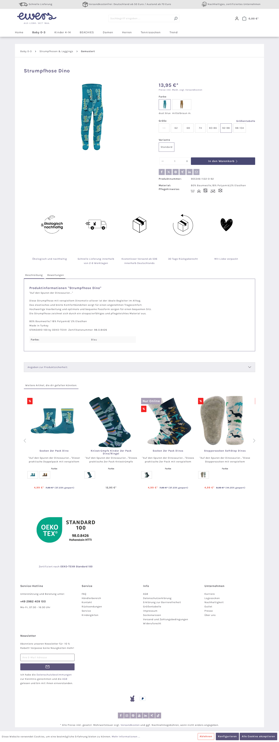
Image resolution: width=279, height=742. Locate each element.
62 (176, 127)
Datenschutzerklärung (157, 598)
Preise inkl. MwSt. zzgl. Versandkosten (180, 90)
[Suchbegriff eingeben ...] (140, 18)
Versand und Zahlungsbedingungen (165, 619)
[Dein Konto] (237, 18)
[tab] (34, 275)
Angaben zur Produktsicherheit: (48, 367)
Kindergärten (90, 615)
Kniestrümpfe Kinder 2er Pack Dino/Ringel (111, 452)
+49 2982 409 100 (33, 601)
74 (200, 127)
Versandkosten (130, 725)
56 (164, 127)
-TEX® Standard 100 (80, 566)
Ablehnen (206, 736)
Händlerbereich (91, 598)
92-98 (226, 127)
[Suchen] (176, 18)
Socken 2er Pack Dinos (168, 450)
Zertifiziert (46, 566)
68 (188, 127)
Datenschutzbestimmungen (54, 674)
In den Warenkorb (223, 161)
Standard (166, 147)
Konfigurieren (227, 736)
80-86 (213, 127)
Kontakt (87, 602)
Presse (208, 610)
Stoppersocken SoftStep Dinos (225, 450)
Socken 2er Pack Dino (54, 450)
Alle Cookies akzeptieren (258, 736)
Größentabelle (245, 121)
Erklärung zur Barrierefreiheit (162, 602)
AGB (145, 593)
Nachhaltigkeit (214, 602)
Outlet (208, 606)
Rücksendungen (92, 606)
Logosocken (212, 598)
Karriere (209, 593)
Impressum (150, 610)
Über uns (210, 615)
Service (86, 610)
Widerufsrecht (152, 623)
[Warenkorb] (250, 18)
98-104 (239, 127)
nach (60, 566)
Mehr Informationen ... (126, 736)
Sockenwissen (152, 615)
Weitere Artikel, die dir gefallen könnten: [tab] (51, 385)
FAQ (84, 593)
